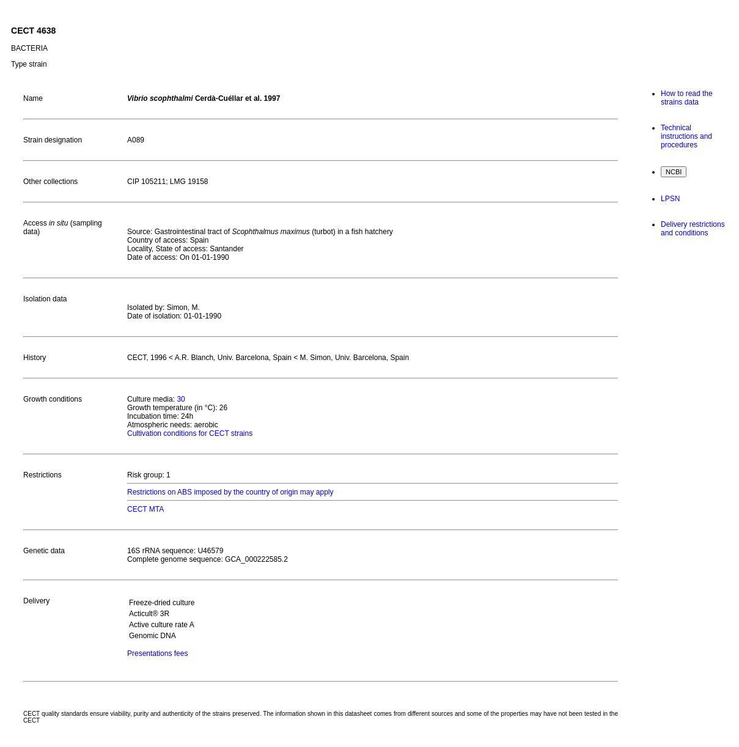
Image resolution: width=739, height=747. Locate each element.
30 (181, 399)
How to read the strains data (687, 97)
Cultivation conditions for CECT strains (189, 433)
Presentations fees (157, 653)
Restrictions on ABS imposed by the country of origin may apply (230, 492)
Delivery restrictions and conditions (693, 228)
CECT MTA (145, 509)
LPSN (670, 198)
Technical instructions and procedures (686, 136)
